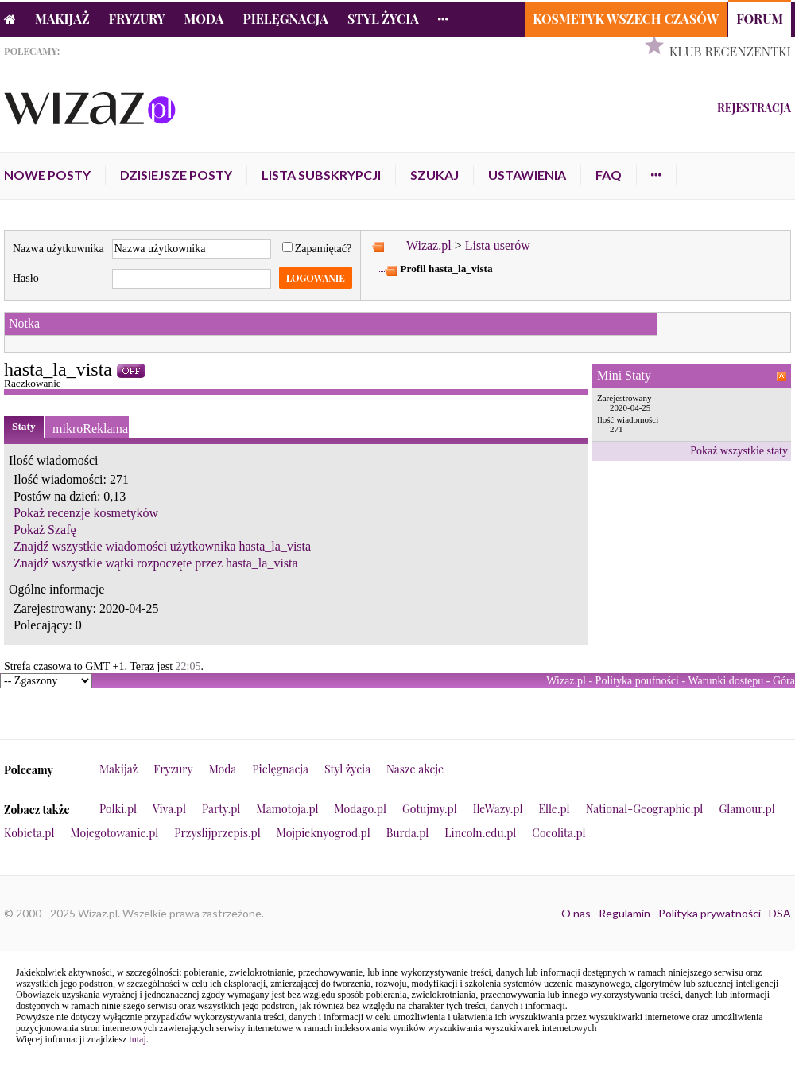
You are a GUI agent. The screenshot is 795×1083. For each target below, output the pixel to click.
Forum (759, 18)
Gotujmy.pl (429, 808)
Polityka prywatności (709, 913)
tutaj (137, 1039)
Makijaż (62, 18)
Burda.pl (407, 832)
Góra (784, 681)
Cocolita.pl (558, 832)
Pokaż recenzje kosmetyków (86, 513)
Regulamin (624, 913)
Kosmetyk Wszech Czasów (626, 18)
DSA (780, 913)
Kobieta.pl (29, 832)
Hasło (26, 278)
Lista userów (497, 245)
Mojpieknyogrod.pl (323, 832)
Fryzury (137, 18)
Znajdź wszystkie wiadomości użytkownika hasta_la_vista (162, 546)
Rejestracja (754, 107)
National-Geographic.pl (645, 808)
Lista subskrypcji (321, 174)
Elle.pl (553, 808)
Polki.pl (118, 808)
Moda (204, 18)
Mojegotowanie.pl (115, 832)
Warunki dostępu (725, 681)
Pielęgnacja (285, 18)
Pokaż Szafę (45, 529)
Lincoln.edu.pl (480, 832)
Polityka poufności (637, 681)
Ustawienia (527, 174)
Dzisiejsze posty (176, 174)
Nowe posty (47, 174)
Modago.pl (360, 808)
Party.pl (221, 808)
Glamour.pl (746, 808)
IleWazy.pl (498, 808)
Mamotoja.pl (287, 808)
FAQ (608, 174)
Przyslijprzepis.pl (217, 832)
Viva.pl (169, 808)
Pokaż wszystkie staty (739, 451)
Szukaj (434, 174)
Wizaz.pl (429, 245)
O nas (576, 913)
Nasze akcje (415, 769)
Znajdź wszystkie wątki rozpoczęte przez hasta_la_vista (156, 563)
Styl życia (383, 18)
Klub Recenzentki (730, 51)
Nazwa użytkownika (58, 249)
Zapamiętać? (317, 249)
